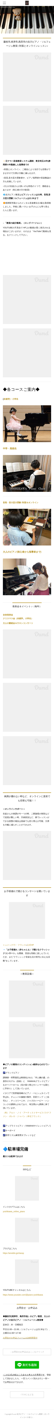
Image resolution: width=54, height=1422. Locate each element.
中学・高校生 (10, 448)
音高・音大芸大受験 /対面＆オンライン (20, 502)
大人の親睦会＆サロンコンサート (18, 623)
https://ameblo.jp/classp (13, 1253)
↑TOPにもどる (27, 1394)
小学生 (15, 399)
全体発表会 (8, 615)
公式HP (30, 945)
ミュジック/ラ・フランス (14, 945)
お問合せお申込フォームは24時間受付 (20, 1338)
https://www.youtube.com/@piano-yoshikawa (23, 1295)
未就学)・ (8, 399)
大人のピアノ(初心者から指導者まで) (22, 552)
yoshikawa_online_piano (14, 1211)
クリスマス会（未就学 (13, 618)
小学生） (29, 618)
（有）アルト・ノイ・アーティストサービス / (24, 1112)
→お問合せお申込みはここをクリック (27, 1352)
